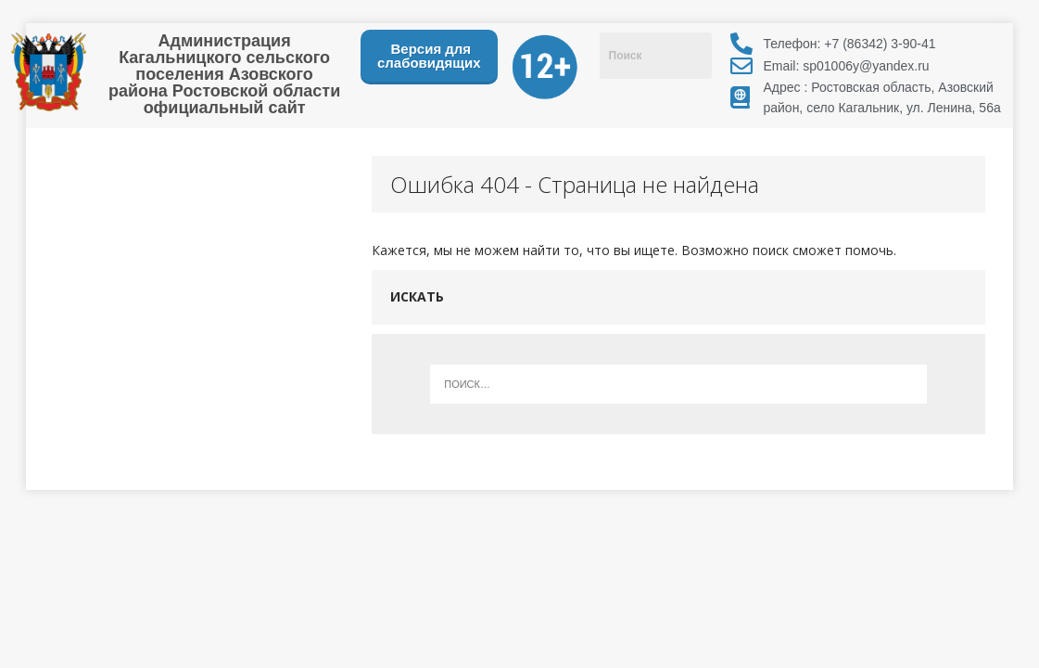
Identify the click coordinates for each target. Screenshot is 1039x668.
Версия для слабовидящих (429, 56)
